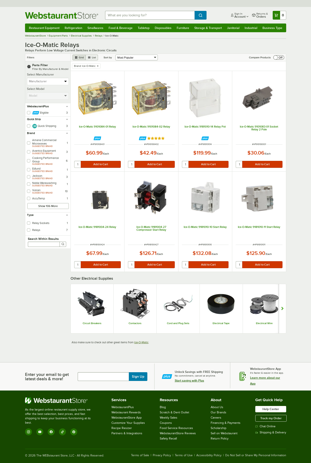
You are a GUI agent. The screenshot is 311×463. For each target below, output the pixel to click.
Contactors (135, 323)
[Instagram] (28, 431)
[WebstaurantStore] (61, 400)
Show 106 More (48, 206)
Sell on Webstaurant (224, 433)
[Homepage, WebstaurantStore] (61, 15)
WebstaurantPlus (122, 407)
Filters (30, 57)
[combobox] (150, 15)
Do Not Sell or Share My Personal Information (255, 455)
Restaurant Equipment (44, 28)
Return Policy (220, 438)
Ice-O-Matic (141, 342)
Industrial (251, 28)
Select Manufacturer (40, 74)
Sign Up (138, 377)
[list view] (92, 57)
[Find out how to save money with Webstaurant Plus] (97, 138)
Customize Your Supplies (128, 422)
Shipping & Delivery (270, 432)
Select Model (35, 89)
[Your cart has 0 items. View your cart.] (279, 15)
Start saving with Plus (189, 380)
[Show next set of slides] (282, 308)
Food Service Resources (176, 428)
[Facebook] (51, 431)
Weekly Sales (168, 417)
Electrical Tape (221, 323)
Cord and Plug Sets (178, 323)
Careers (216, 417)
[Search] (63, 244)
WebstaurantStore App (126, 417)
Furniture (183, 28)
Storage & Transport (208, 28)
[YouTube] (39, 431)
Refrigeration (73, 28)
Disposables (163, 28)
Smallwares (95, 28)
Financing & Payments (225, 422)
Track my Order (271, 418)
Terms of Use (184, 455)
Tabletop (144, 28)
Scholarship (218, 428)
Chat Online (265, 426)
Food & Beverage (121, 28)
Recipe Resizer (121, 428)
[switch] (278, 57)
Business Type (272, 28)
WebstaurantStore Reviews (178, 433)
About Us (217, 407)
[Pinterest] (73, 431)
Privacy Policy (162, 455)
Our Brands (218, 412)
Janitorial (233, 28)
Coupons (166, 422)
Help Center (270, 409)
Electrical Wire (264, 323)
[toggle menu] (65, 81)
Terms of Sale (140, 455)
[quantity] (77, 164)
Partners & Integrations (126, 433)
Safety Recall (168, 438)
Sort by (108, 57)
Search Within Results (43, 239)
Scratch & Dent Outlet (174, 412)
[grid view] (79, 57)
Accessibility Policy (209, 455)
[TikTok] (62, 431)
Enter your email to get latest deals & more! (47, 376)
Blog (163, 407)
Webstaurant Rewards (126, 412)
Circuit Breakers (92, 323)
